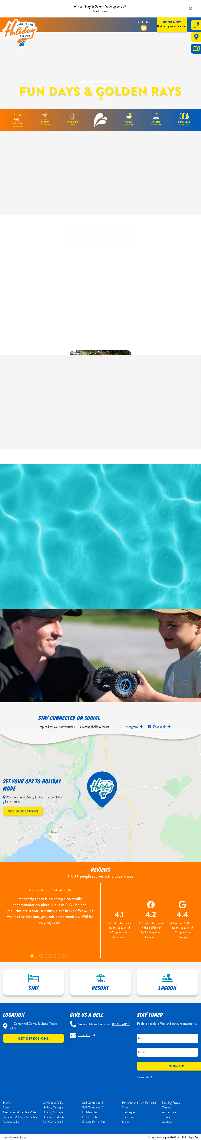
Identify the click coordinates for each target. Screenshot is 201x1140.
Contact (167, 1121)
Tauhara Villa (11, 1121)
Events (166, 1117)
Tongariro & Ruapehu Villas (20, 1117)
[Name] (167, 1038)
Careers (166, 1107)
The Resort (129, 1117)
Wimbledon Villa (53, 1102)
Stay (6, 1107)
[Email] (167, 1052)
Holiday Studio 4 (53, 1117)
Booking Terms (171, 1102)
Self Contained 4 (92, 1107)
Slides (125, 1121)
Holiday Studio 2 (92, 1112)
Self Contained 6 (92, 1102)
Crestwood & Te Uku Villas (19, 1112)
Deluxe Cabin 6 (92, 1117)
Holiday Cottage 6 (54, 1112)
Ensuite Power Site (93, 1121)
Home (7, 1102)
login (24, 1137)
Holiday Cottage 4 (54, 1107)
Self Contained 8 (53, 1121)
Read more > (100, 11)
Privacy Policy (144, 1077)
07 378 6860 (121, 1024)
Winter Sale (169, 1112)
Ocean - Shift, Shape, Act (184, 1137)
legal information (11, 1137)
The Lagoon (129, 1112)
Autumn (144, 22)
